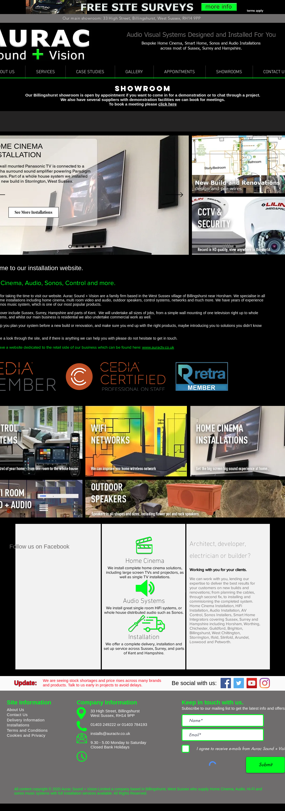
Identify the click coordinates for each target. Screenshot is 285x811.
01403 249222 (103, 724)
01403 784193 (134, 724)
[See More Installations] (33, 212)
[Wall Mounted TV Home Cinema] (89, 247)
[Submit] (265, 765)
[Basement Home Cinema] (83, 247)
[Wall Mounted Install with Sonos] (77, 247)
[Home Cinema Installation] (70, 246)
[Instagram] (265, 683)
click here (167, 104)
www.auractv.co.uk (158, 347)
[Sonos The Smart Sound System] (101, 247)
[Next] (174, 195)
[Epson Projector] (95, 247)
